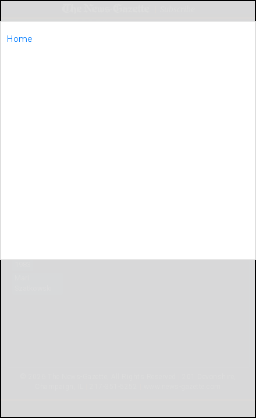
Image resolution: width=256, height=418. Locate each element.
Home (19, 39)
